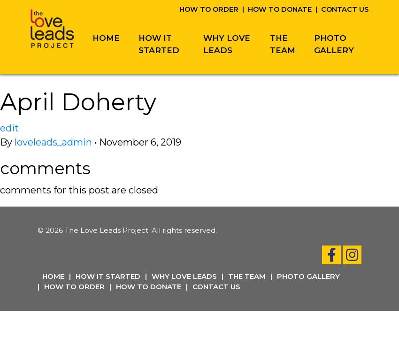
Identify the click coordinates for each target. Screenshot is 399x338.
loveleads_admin (53, 142)
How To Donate (280, 9)
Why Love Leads (226, 44)
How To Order (208, 9)
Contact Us (344, 9)
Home (106, 38)
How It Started (158, 44)
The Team (282, 44)
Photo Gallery (334, 44)
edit (9, 128)
